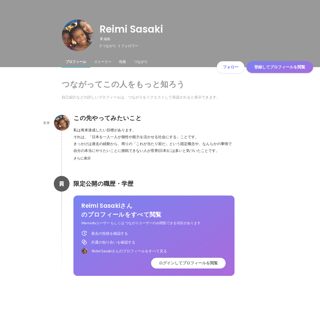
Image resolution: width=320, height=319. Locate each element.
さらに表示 (82, 158)
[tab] (76, 62)
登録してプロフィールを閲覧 (279, 67)
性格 (122, 61)
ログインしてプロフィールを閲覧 (188, 263)
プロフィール (76, 61)
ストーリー (102, 61)
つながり (141, 61)
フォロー (230, 67)
